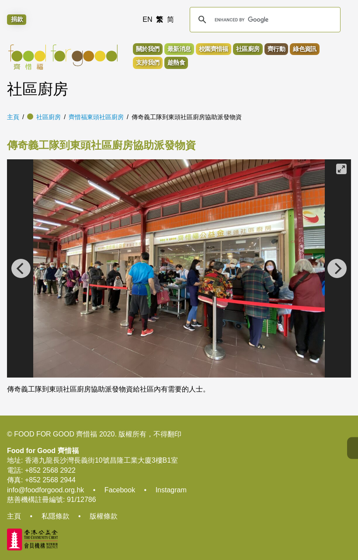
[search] (264, 19)
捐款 (17, 19)
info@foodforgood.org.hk (45, 490)
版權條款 (104, 516)
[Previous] (21, 268)
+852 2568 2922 (50, 470)
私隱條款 (56, 516)
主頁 (13, 116)
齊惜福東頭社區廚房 (96, 116)
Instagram (171, 490)
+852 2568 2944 (50, 480)
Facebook (119, 490)
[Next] (337, 268)
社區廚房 (48, 116)
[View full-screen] (341, 169)
